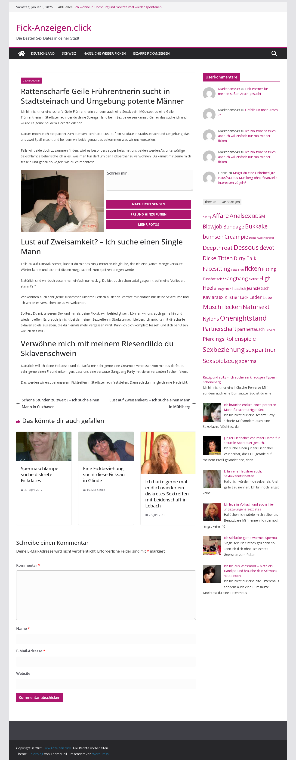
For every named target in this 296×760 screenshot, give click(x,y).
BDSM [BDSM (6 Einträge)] (258, 216)
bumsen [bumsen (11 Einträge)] (213, 236)
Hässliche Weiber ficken (104, 53)
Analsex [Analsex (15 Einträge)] (240, 215)
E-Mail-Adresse (30, 651)
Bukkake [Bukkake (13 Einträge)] (256, 226)
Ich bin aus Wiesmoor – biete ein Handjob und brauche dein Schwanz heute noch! (250, 571)
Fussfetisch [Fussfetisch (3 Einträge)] (212, 278)
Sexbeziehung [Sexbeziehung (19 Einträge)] (224, 349)
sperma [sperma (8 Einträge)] (248, 361)
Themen (210, 202)
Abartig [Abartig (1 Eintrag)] (207, 217)
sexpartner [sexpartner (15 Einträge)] (261, 349)
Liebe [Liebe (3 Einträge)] (267, 297)
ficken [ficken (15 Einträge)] (253, 268)
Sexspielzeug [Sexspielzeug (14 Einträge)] (220, 361)
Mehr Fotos (148, 224)
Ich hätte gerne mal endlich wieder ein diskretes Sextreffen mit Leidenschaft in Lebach (167, 494)
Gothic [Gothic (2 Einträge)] (254, 279)
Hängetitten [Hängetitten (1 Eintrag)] (224, 289)
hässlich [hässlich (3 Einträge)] (239, 288)
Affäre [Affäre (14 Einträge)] (220, 215)
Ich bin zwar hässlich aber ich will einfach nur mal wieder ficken (247, 136)
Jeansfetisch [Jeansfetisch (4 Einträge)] (258, 288)
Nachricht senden (148, 204)
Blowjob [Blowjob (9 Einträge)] (212, 226)
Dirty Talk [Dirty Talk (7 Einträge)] (245, 258)
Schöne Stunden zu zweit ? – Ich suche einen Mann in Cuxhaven (57, 403)
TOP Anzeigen (230, 202)
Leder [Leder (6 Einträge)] (255, 297)
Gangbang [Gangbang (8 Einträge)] (235, 278)
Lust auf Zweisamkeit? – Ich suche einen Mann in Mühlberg (152, 403)
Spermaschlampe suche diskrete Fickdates (39, 474)
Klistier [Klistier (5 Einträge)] (232, 297)
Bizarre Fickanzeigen (151, 53)
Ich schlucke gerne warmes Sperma (250, 537)
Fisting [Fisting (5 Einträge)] (269, 269)
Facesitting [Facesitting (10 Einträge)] (216, 268)
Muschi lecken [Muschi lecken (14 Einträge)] (222, 307)
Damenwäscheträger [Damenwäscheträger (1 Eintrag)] (261, 237)
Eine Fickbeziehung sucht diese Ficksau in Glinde (104, 474)
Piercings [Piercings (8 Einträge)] (213, 338)
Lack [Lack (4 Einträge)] (244, 297)
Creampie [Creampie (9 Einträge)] (236, 236)
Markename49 (229, 89)
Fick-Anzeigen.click (53, 27)
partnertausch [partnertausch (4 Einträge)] (251, 329)
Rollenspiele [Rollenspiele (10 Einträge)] (240, 338)
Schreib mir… (150, 180)
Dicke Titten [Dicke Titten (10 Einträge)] (218, 258)
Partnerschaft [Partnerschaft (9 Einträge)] (219, 328)
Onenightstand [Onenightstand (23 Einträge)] (243, 318)
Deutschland (43, 53)
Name (23, 628)
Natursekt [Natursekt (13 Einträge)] (256, 307)
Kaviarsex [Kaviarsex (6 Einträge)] (213, 297)
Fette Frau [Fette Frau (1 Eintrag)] (237, 269)
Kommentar (28, 565)
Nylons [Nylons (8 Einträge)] (211, 318)
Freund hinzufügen (148, 214)
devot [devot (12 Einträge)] (267, 247)
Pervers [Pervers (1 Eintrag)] (270, 330)
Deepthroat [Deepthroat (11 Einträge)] (218, 247)
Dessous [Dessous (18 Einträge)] (246, 247)
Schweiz (69, 53)
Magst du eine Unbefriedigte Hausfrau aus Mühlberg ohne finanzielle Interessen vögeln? (247, 178)
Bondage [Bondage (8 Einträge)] (233, 226)
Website (23, 673)
